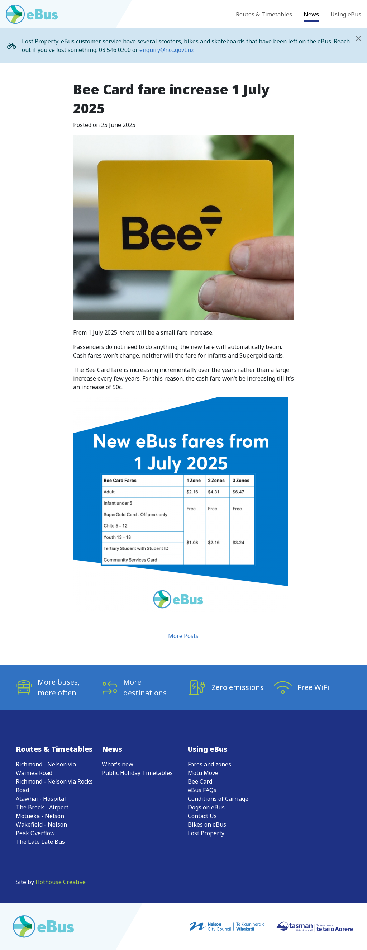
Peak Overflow (35, 833)
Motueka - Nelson (40, 816)
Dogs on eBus (206, 807)
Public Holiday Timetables (137, 773)
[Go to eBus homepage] (32, 14)
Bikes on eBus (207, 824)
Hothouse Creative (60, 882)
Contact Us (202, 816)
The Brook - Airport (42, 807)
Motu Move (203, 773)
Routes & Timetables (264, 14)
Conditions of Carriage (218, 799)
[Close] (358, 38)
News (311, 14)
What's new (117, 764)
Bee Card (200, 781)
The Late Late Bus (40, 842)
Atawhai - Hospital (41, 799)
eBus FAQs (202, 790)
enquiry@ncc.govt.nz (166, 50)
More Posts (183, 636)
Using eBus (345, 14)
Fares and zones (209, 764)
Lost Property (206, 833)
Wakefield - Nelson (41, 824)
